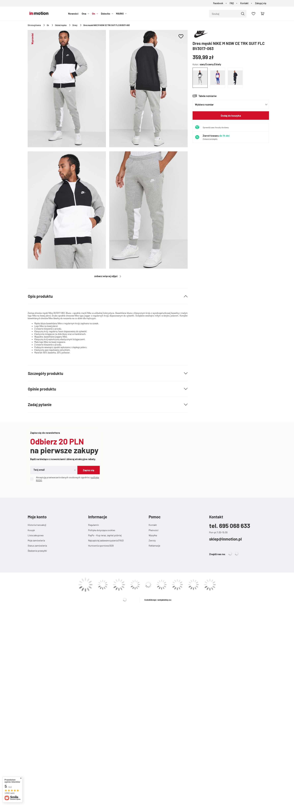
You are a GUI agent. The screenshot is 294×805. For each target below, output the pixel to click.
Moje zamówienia (36, 540)
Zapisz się (88, 470)
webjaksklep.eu (164, 600)
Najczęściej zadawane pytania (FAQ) (105, 540)
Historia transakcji (37, 524)
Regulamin (93, 524)
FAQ (232, 3)
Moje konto (37, 516)
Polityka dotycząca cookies (101, 530)
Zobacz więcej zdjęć (106, 276)
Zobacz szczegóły (210, 139)
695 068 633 (234, 525)
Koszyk (31, 530)
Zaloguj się (260, 3)
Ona (84, 13)
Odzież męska (60, 25)
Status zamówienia (37, 545)
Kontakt (244, 3)
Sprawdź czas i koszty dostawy (216, 127)
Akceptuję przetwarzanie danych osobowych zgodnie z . (64, 479)
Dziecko (105, 13)
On (93, 13)
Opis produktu (40, 296)
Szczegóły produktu (45, 373)
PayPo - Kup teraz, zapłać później (104, 535)
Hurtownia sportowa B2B (101, 545)
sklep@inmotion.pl (225, 539)
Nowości (73, 13)
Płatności (153, 530)
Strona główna (34, 25)
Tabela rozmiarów (208, 96)
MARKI (120, 13)
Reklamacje (154, 545)
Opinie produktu (42, 389)
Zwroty (152, 540)
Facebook (218, 3)
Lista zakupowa (35, 535)
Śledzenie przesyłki (37, 550)
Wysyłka (153, 535)
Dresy (74, 25)
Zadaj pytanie (40, 404)
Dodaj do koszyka (231, 115)
